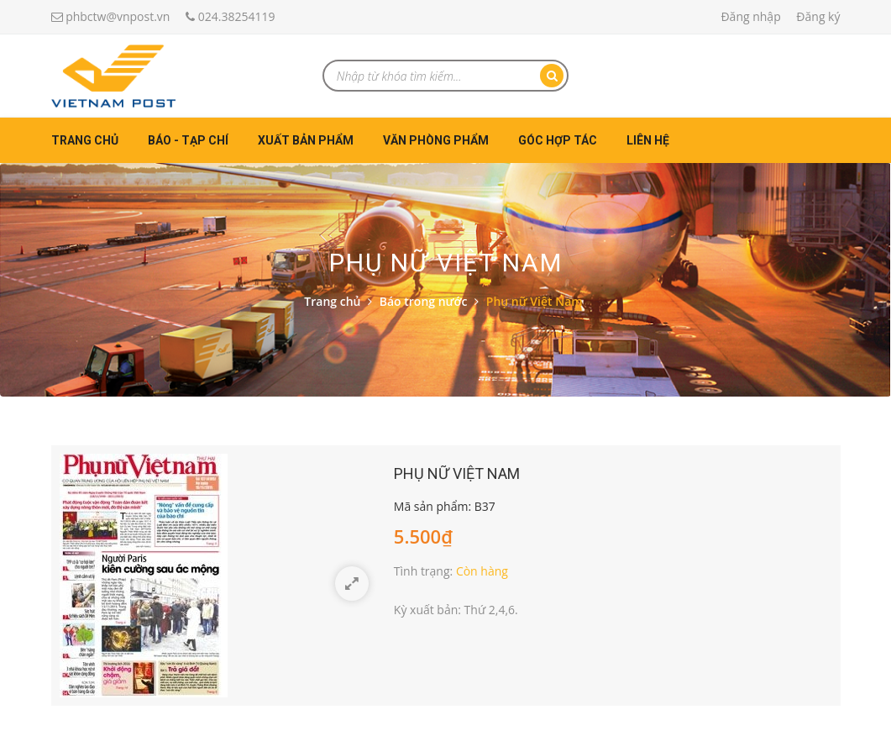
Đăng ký (818, 16)
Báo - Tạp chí (188, 140)
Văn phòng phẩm (436, 140)
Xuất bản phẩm (306, 140)
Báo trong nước (424, 301)
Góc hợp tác (557, 140)
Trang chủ (84, 140)
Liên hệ (647, 140)
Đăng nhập (750, 16)
